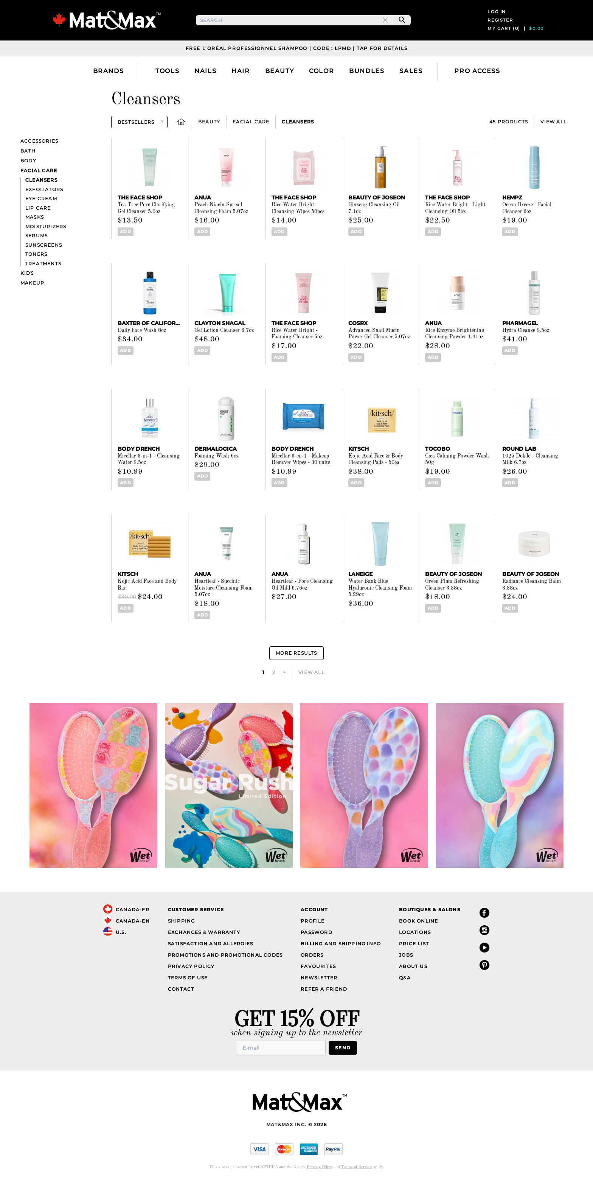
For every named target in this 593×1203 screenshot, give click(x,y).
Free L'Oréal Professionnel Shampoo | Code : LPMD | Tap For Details (297, 68)
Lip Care (38, 228)
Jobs (406, 975)
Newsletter (319, 998)
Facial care (251, 142)
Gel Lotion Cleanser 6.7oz (224, 350)
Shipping (181, 941)
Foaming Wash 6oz (216, 476)
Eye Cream (41, 219)
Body (28, 181)
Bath (28, 171)
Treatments (43, 283)
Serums (36, 256)
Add (125, 252)
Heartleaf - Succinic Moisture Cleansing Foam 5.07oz (223, 608)
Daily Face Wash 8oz (142, 350)
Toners (36, 274)
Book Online (418, 941)
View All (553, 142)
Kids (27, 293)
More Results (296, 673)
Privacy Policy (191, 986)
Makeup (32, 303)
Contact (181, 1009)
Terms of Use (188, 998)
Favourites (318, 986)
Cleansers (298, 142)
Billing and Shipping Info (341, 963)
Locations (415, 952)
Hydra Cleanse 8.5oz (525, 350)
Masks (34, 237)
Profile (312, 941)
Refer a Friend (324, 1009)
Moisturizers (45, 246)
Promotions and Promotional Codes (225, 975)
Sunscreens (43, 265)
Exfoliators (44, 209)
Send (343, 1068)
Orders (312, 975)
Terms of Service (356, 1187)
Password (316, 952)
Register (500, 30)
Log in (496, 22)
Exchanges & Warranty (204, 952)
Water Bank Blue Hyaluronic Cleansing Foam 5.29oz (380, 608)
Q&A (405, 998)
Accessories (39, 161)
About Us (413, 986)
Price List (414, 963)
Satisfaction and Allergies (210, 963)
